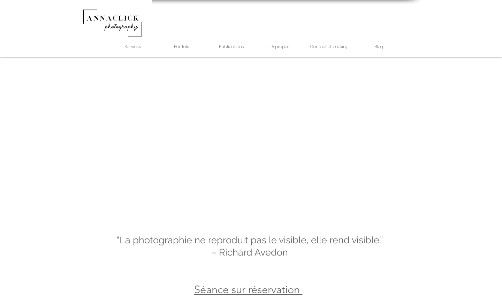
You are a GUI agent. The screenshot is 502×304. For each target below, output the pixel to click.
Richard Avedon (253, 252)
